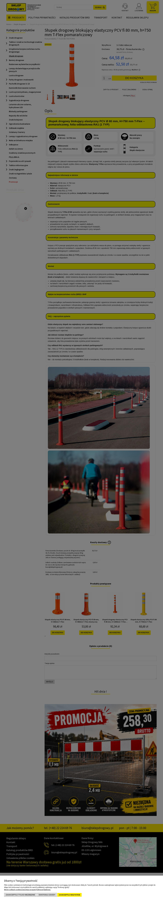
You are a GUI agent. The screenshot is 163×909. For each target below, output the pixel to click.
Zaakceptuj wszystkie (69, 895)
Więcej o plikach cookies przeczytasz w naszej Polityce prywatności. (27, 890)
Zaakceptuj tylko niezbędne (20, 895)
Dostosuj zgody (47, 895)
